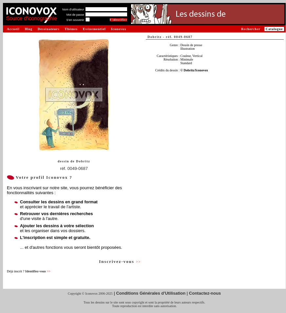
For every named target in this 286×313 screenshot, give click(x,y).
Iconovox (118, 29)
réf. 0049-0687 (74, 168)
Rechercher (250, 29)
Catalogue (274, 29)
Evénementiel (94, 29)
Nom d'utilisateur (73, 9)
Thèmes (71, 29)
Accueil (13, 29)
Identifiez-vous (37, 271)
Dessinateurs (48, 29)
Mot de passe (75, 14)
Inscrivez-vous (120, 261)
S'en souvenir (75, 20)
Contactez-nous (205, 293)
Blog (28, 29)
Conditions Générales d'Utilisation (150, 293)
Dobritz (83, 161)
